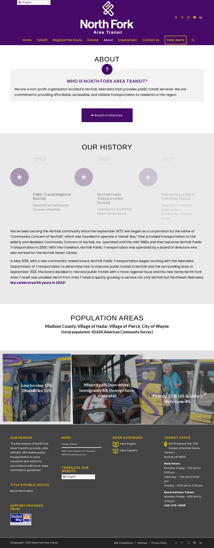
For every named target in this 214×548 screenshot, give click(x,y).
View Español (129, 450)
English (79, 477)
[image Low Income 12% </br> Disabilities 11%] (38, 389)
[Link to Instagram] (188, 17)
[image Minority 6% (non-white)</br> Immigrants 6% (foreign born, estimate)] (109, 389)
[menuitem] (27, 40)
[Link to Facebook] (182, 17)
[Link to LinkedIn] (201, 17)
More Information (21, 491)
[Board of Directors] (107, 115)
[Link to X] (176, 17)
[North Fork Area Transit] (107, 17)
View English (128, 444)
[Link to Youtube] (194, 17)
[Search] (191, 40)
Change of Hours (69, 444)
